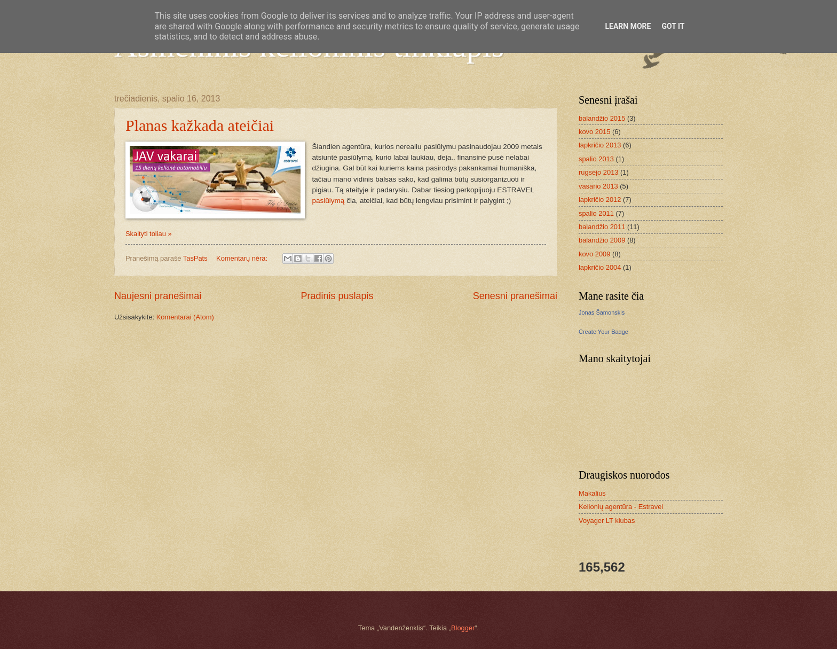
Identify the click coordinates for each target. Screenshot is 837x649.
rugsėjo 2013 (598, 172)
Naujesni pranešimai (157, 296)
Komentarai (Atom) (185, 317)
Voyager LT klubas (607, 521)
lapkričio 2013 (600, 145)
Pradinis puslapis (337, 296)
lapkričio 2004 (600, 267)
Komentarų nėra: (242, 258)
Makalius (592, 493)
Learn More (628, 26)
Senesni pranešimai (515, 296)
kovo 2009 (594, 254)
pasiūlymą (328, 201)
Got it (672, 26)
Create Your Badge (603, 332)
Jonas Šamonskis (602, 312)
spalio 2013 (596, 159)
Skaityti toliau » (148, 234)
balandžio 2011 (602, 227)
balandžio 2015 (602, 118)
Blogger (463, 628)
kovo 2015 (594, 132)
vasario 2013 (598, 186)
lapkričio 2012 (600, 200)
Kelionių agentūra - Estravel (621, 507)
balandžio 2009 (602, 240)
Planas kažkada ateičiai (199, 125)
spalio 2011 (596, 213)
